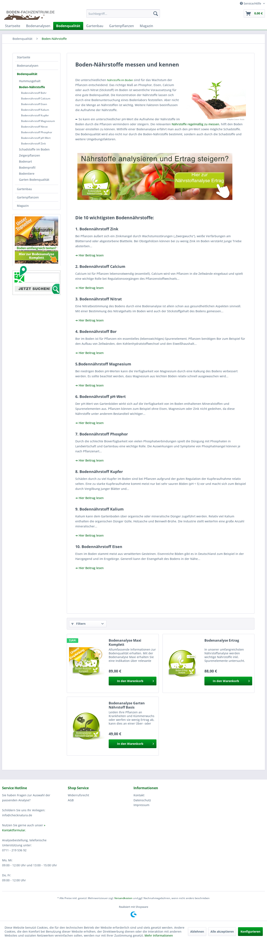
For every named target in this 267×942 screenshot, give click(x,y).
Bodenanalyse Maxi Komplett (125, 642)
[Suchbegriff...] (123, 13)
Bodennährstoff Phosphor (36, 132)
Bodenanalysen (27, 66)
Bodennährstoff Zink (33, 143)
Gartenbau (24, 189)
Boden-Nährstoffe (32, 87)
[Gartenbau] (94, 26)
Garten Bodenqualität (34, 180)
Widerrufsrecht (78, 795)
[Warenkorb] (254, 13)
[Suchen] (155, 13)
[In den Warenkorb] (132, 681)
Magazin (23, 206)
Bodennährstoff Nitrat (34, 126)
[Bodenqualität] (68, 26)
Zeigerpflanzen (29, 155)
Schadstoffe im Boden (34, 149)
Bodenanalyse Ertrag (221, 640)
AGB (71, 800)
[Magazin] (146, 26)
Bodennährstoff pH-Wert (36, 138)
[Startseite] (12, 26)
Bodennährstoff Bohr (34, 93)
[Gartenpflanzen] (121, 26)
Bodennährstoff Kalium (35, 110)
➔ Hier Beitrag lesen (89, 255)
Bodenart (25, 161)
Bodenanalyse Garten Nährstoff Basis (127, 705)
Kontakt (139, 795)
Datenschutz (142, 800)
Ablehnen (197, 931)
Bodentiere (26, 174)
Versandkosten (123, 898)
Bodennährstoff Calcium (35, 98)
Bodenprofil (27, 167)
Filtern (78, 624)
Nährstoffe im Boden (120, 80)
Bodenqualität (27, 74)
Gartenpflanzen (28, 197)
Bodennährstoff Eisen (34, 104)
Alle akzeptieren (222, 931)
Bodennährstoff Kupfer (35, 115)
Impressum (141, 805)
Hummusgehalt (29, 81)
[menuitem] (123, 13)
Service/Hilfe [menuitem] (251, 3)
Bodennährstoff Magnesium (38, 121)
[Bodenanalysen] (38, 26)
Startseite (23, 57)
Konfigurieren (250, 931)
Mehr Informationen (159, 935)
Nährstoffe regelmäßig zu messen (195, 124)
